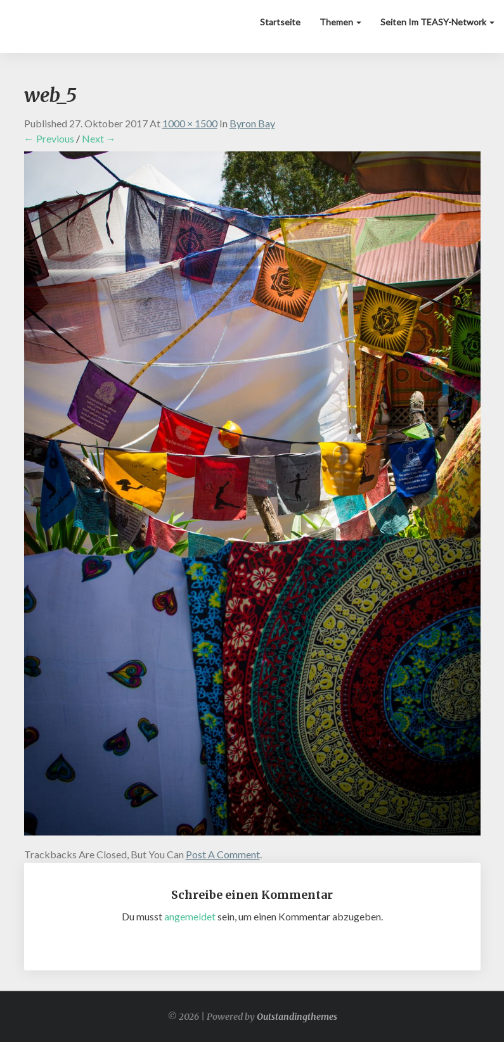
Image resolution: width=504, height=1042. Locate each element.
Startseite (280, 21)
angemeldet (190, 916)
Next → (99, 138)
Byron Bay (252, 123)
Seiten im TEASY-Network (437, 21)
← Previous (49, 138)
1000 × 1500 (189, 123)
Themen (340, 21)
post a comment (223, 854)
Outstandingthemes (297, 1016)
